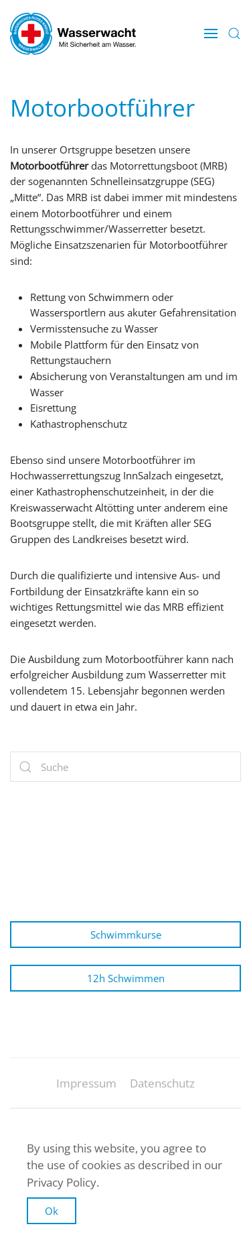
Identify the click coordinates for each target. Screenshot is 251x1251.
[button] (211, 33)
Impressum (86, 1088)
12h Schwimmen (126, 978)
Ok (51, 1210)
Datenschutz (162, 1088)
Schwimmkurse (125, 934)
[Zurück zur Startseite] (73, 33)
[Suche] (125, 767)
